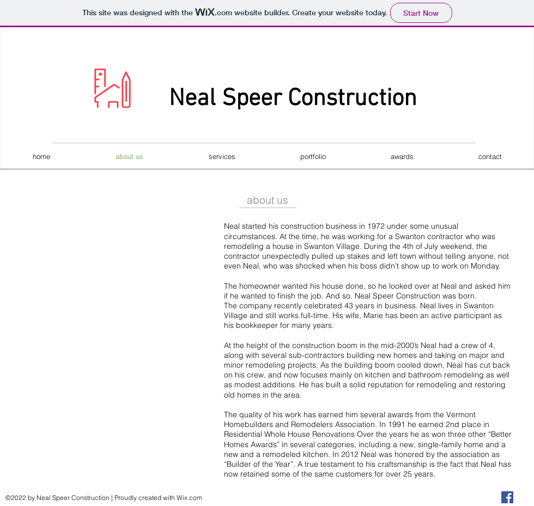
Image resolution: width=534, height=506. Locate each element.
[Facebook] (507, 497)
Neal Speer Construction (293, 99)
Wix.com (189, 497)
